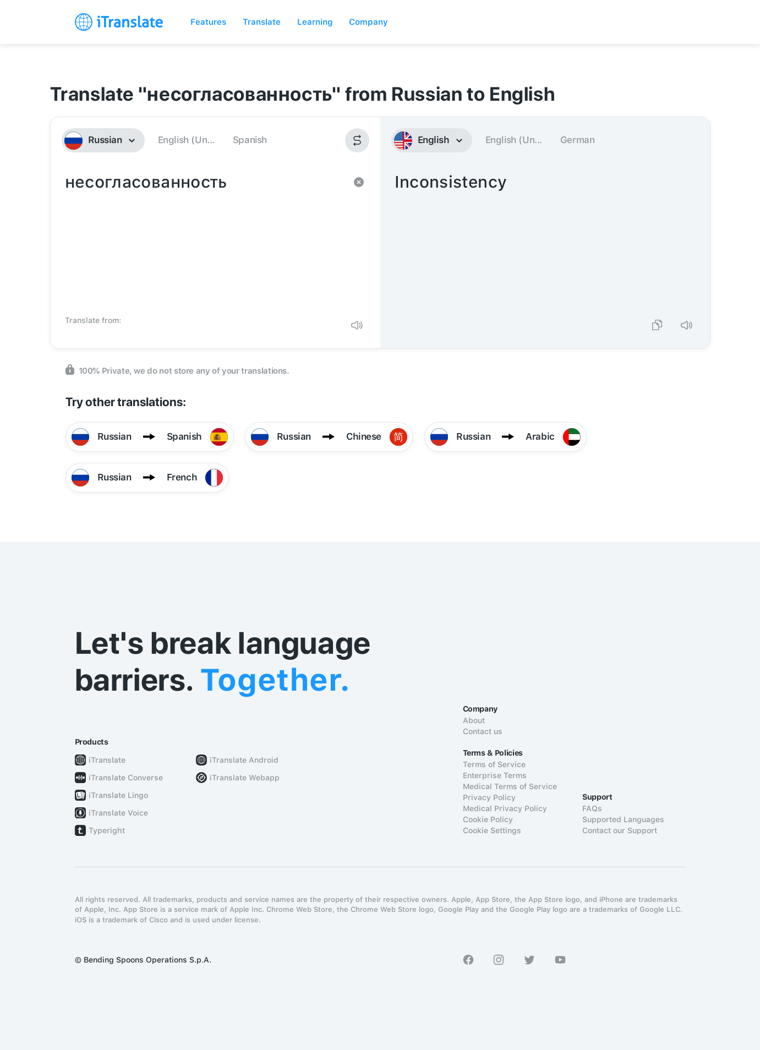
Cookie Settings (492, 830)
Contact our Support (619, 830)
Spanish (250, 139)
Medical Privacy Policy (505, 808)
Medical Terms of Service (510, 786)
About (474, 720)
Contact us (482, 731)
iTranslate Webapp (245, 777)
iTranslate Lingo (118, 795)
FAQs (592, 808)
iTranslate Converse (126, 777)
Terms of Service (494, 764)
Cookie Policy (488, 819)
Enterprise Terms (495, 775)
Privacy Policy (489, 797)
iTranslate (107, 760)
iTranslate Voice (118, 812)
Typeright (107, 830)
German (577, 139)
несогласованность (204, 240)
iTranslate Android (244, 760)
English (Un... (186, 139)
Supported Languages (623, 819)
